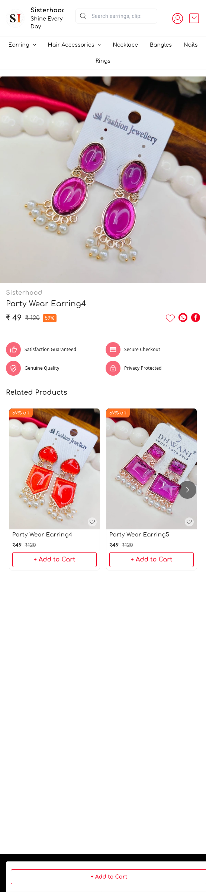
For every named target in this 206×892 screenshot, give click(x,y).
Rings (103, 61)
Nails (190, 45)
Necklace (125, 45)
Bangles (161, 45)
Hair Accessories (71, 45)
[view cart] (194, 18)
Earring (19, 45)
